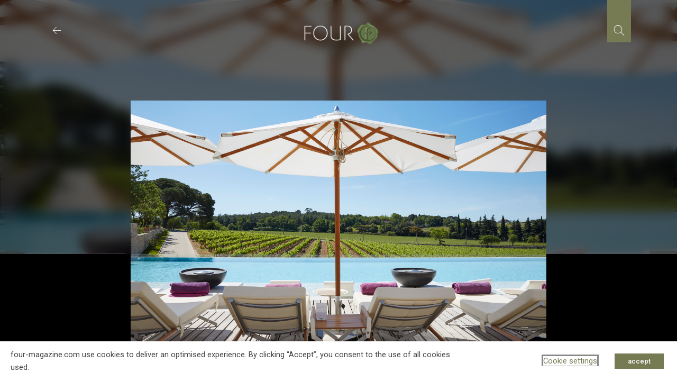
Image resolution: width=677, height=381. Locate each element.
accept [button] (639, 361)
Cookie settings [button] (570, 361)
